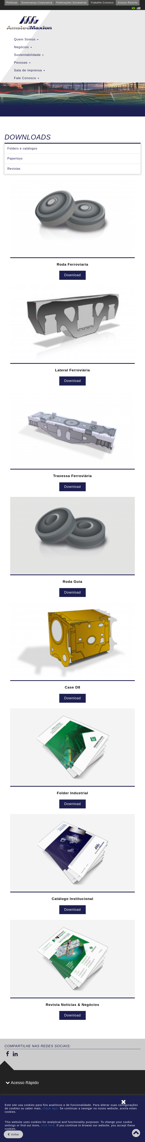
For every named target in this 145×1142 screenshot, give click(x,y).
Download (72, 275)
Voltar (13, 1134)
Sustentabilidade (29, 55)
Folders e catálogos (22, 148)
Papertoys (15, 158)
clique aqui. (51, 1108)
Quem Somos (26, 39)
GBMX (29, 23)
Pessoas (22, 62)
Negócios (23, 47)
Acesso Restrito (128, 2)
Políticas (11, 2)
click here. (48, 1125)
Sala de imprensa (29, 70)
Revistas (13, 168)
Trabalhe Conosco (102, 2)
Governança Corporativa (36, 2)
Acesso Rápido (22, 1082)
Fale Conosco (26, 78)
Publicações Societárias (71, 2)
